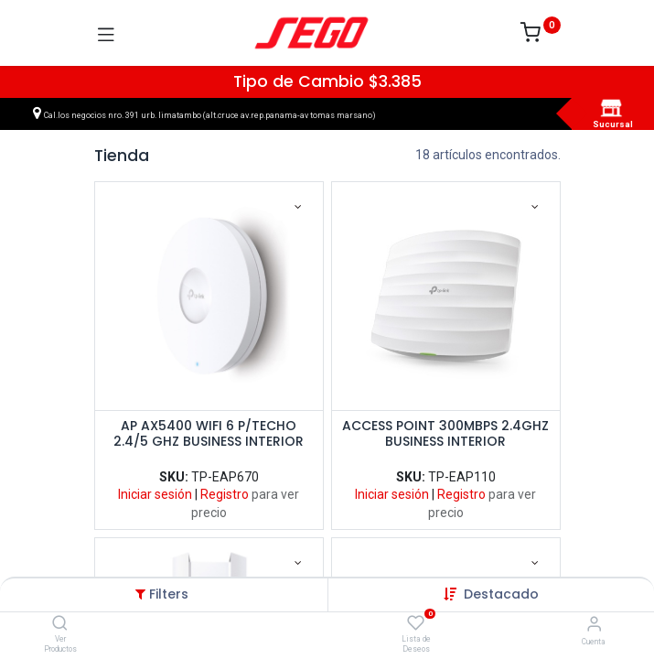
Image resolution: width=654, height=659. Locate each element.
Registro (224, 494)
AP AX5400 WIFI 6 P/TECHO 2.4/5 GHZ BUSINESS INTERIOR (208, 434)
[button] (501, 594)
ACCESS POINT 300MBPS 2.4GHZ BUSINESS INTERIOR (445, 434)
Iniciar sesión (155, 494)
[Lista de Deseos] (416, 623)
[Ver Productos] (60, 624)
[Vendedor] (594, 623)
